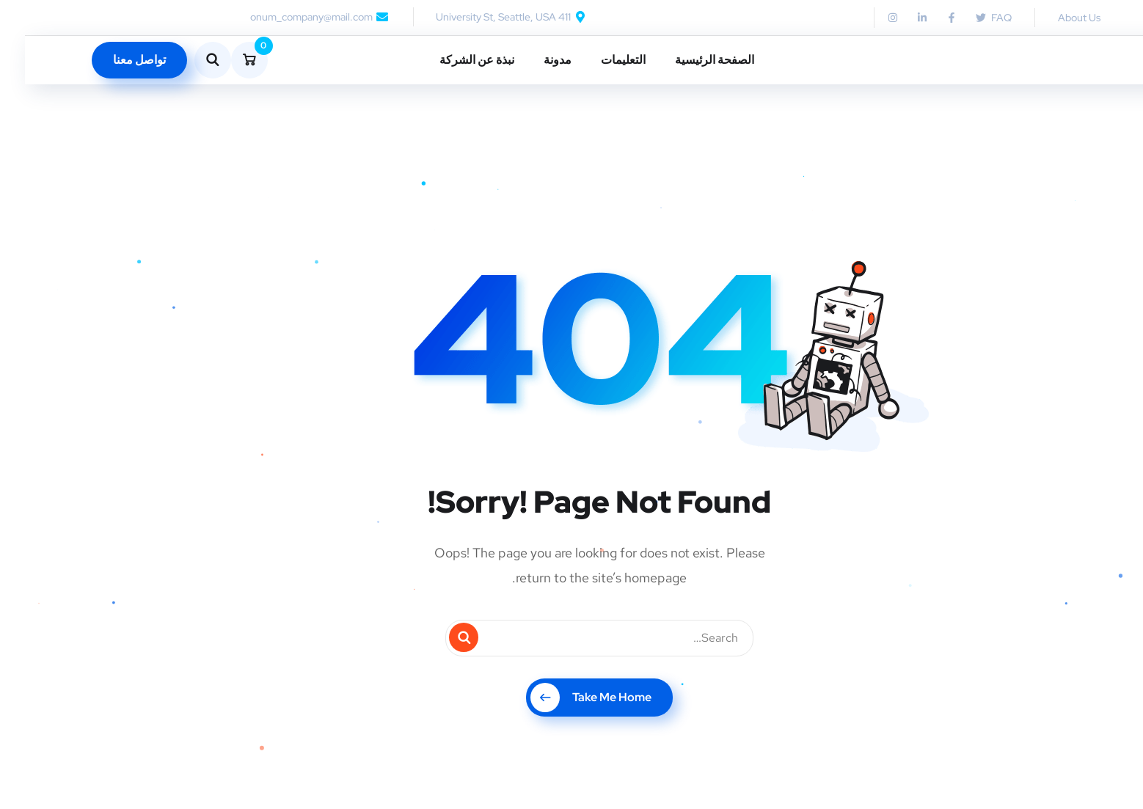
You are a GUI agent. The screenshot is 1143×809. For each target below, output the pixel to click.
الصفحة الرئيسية (689, 59)
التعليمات (598, 59)
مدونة (533, 59)
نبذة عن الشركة (452, 59)
